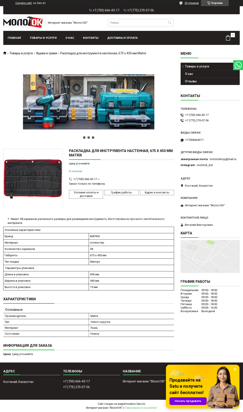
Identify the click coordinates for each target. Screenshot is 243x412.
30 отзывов (192, 3)
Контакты (91, 37)
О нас (69, 37)
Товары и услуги (43, 37)
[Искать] (170, 23)
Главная (14, 37)
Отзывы (191, 81)
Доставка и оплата (122, 37)
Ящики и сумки (46, 53)
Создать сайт (23, 3)
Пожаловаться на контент (141, 407)
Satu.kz (140, 403)
